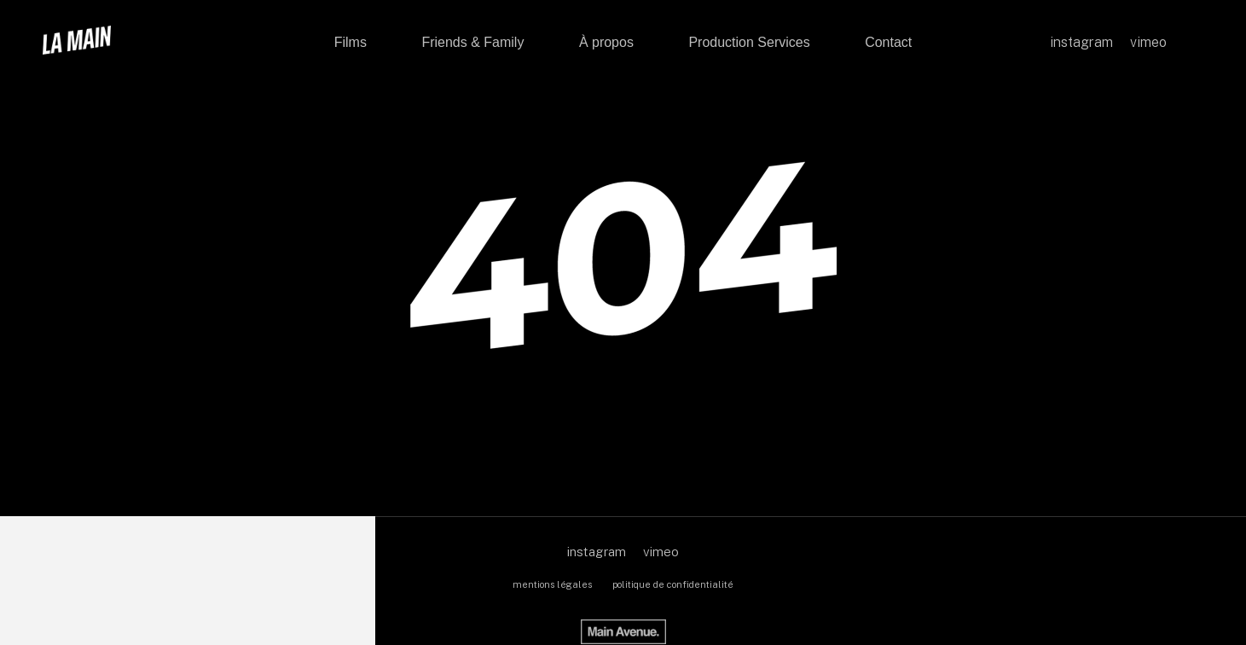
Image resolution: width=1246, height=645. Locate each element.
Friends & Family (472, 42)
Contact (888, 42)
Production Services (748, 42)
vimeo (661, 551)
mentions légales (552, 584)
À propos (606, 42)
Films (350, 42)
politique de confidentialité (672, 584)
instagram (596, 551)
